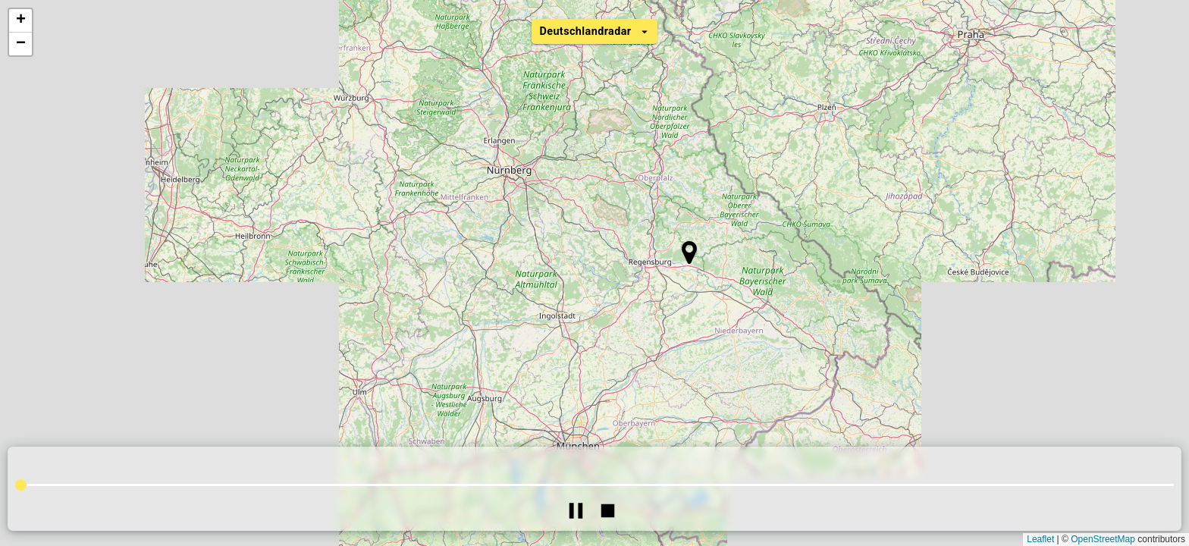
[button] (689, 252)
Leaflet (1040, 539)
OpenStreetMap (1103, 539)
